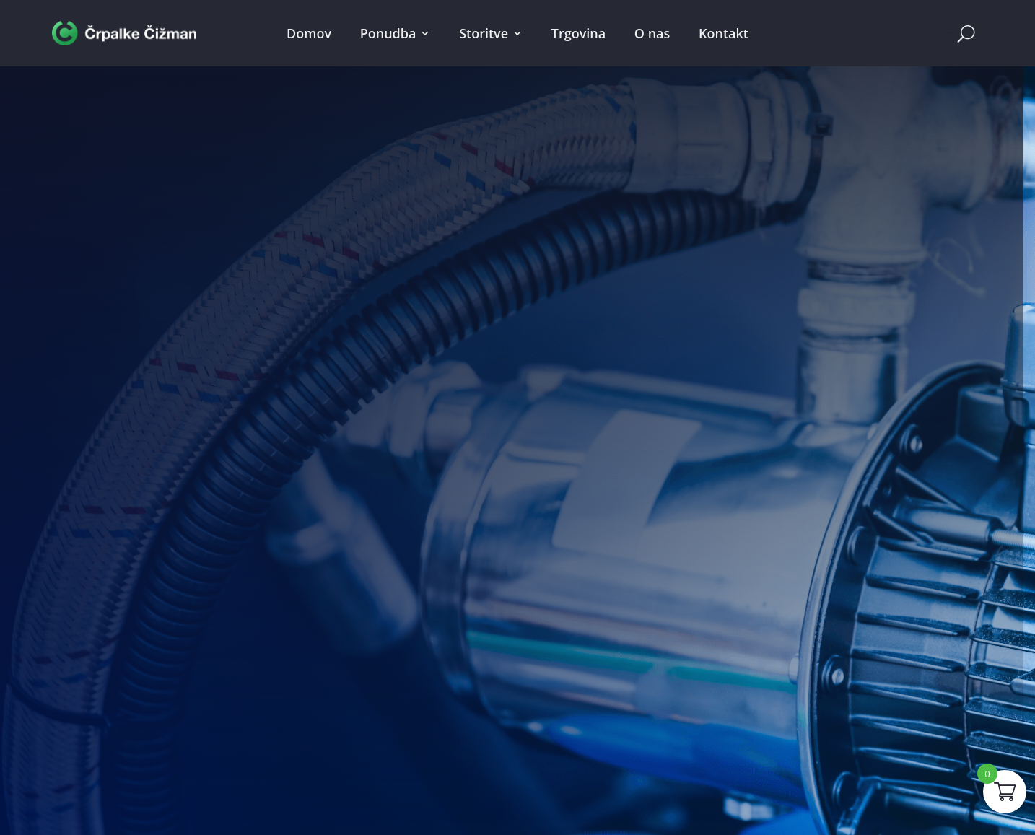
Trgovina (578, 33)
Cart (948, 32)
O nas (652, 33)
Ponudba (388, 33)
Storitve (483, 33)
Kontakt (723, 33)
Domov (309, 33)
